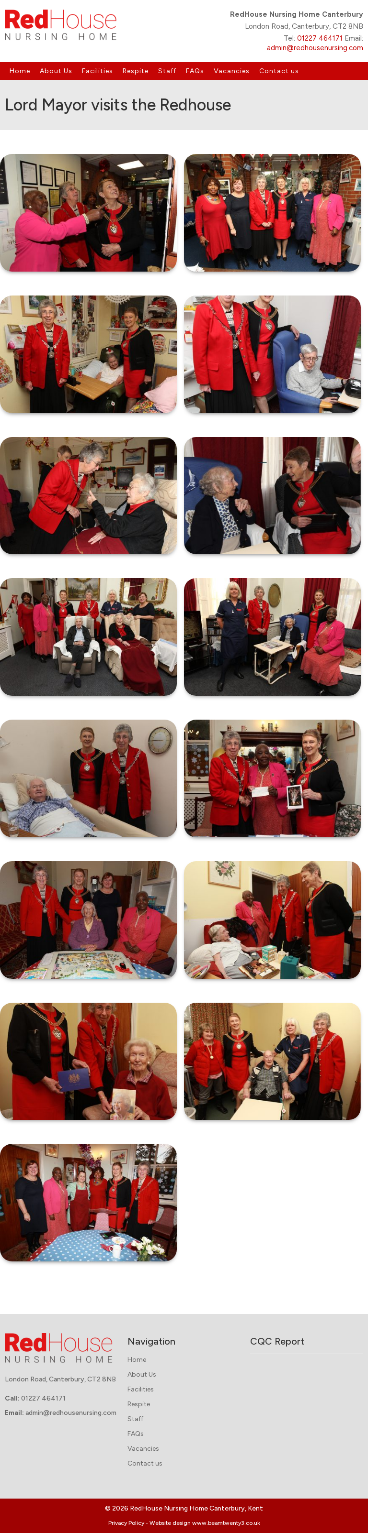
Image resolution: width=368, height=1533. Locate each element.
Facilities (97, 71)
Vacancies (232, 71)
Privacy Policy (126, 1523)
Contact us (279, 71)
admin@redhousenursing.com (315, 48)
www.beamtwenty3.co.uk (226, 1523)
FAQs (195, 71)
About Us (56, 71)
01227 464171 (320, 38)
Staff (167, 71)
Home (20, 71)
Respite (136, 71)
